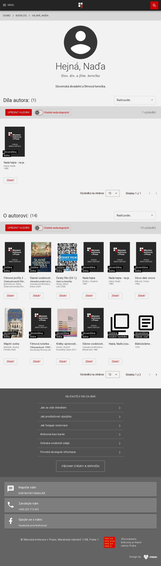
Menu (8, 5)
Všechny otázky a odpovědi (80, 466)
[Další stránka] (156, 193)
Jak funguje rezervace (54, 425)
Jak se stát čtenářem (53, 407)
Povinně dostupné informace (58, 452)
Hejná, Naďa (40, 15)
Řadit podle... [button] (124, 100)
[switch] (39, 112)
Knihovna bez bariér (52, 434)
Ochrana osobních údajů (55, 443)
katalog (21, 15)
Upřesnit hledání (18, 112)
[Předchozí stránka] (149, 193)
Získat (10, 180)
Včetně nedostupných (56, 112)
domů (6, 15)
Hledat (153, 4)
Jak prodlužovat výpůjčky (56, 416)
